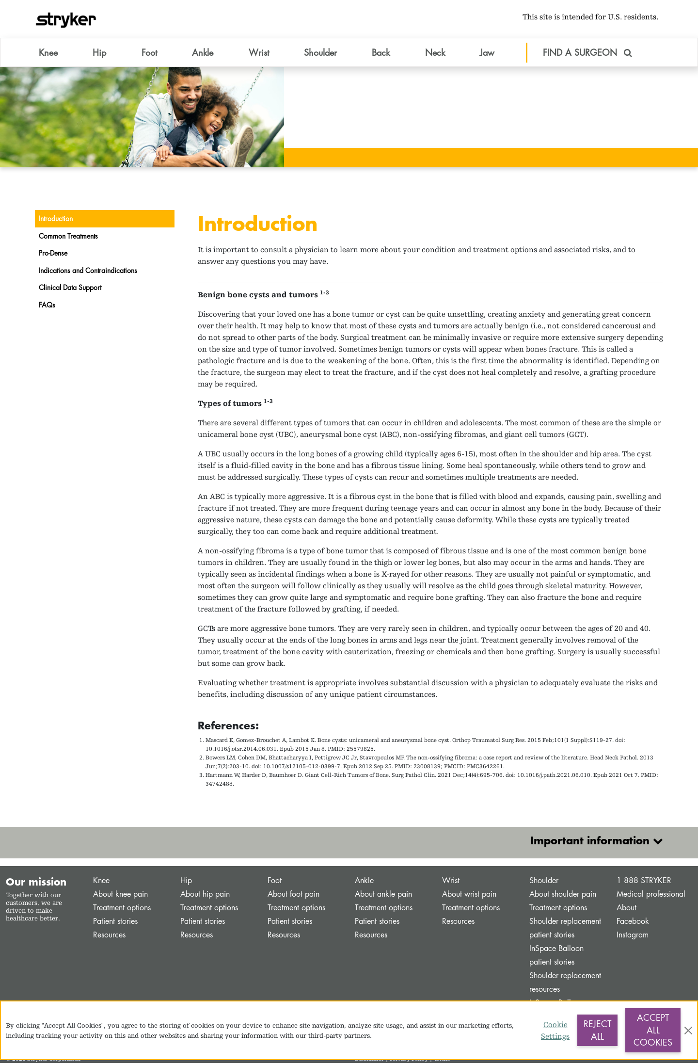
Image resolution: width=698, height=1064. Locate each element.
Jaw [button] (487, 53)
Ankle (364, 881)
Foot (275, 881)
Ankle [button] (202, 53)
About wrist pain (469, 895)
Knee (101, 881)
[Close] (688, 1030)
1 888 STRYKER (644, 881)
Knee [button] (48, 53)
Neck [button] (435, 53)
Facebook (633, 922)
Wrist (451, 881)
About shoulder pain (562, 895)
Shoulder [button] (320, 53)
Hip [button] (99, 53)
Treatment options (122, 908)
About (626, 908)
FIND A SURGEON (587, 53)
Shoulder (543, 881)
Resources (109, 936)
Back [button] (381, 53)
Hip (186, 881)
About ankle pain (383, 895)
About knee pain (120, 895)
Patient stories (115, 922)
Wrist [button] (259, 53)
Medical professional (651, 895)
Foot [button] (149, 53)
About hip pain (205, 895)
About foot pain (293, 895)
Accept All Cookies (653, 1030)
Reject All (597, 1030)
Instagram (633, 936)
